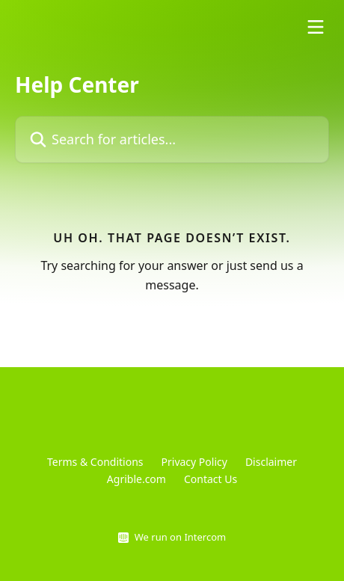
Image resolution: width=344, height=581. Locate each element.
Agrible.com (136, 479)
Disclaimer (271, 462)
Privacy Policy (194, 462)
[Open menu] (315, 27)
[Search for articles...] (172, 139)
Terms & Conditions (95, 462)
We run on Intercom (180, 537)
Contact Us (210, 479)
